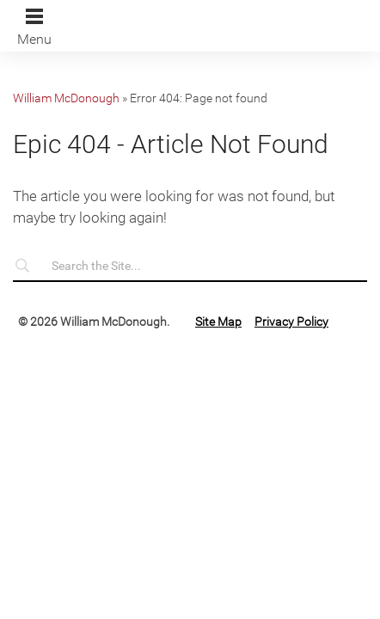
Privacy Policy (291, 321)
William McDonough (66, 98)
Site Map (218, 321)
